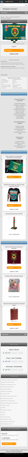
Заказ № (9, 434)
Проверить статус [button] (7, 443)
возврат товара (23, 450)
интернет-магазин (4, 450)
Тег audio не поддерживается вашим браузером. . (13, 353)
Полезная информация (16, 451)
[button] (26, 5)
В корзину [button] (8, 50)
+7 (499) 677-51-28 (8, 1)
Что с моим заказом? (14, 429)
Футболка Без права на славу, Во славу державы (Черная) (14, 185)
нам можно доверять (14, 450)
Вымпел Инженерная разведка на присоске (14, 247)
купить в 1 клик (14, 53)
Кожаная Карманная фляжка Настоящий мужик (14, 304)
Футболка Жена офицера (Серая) (14, 276)
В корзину (10, 177)
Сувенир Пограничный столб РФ (14, 213)
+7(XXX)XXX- (9, 438)
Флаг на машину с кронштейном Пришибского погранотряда (14, 156)
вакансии (8, 451)
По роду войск (14, 376)
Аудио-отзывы (14, 344)
